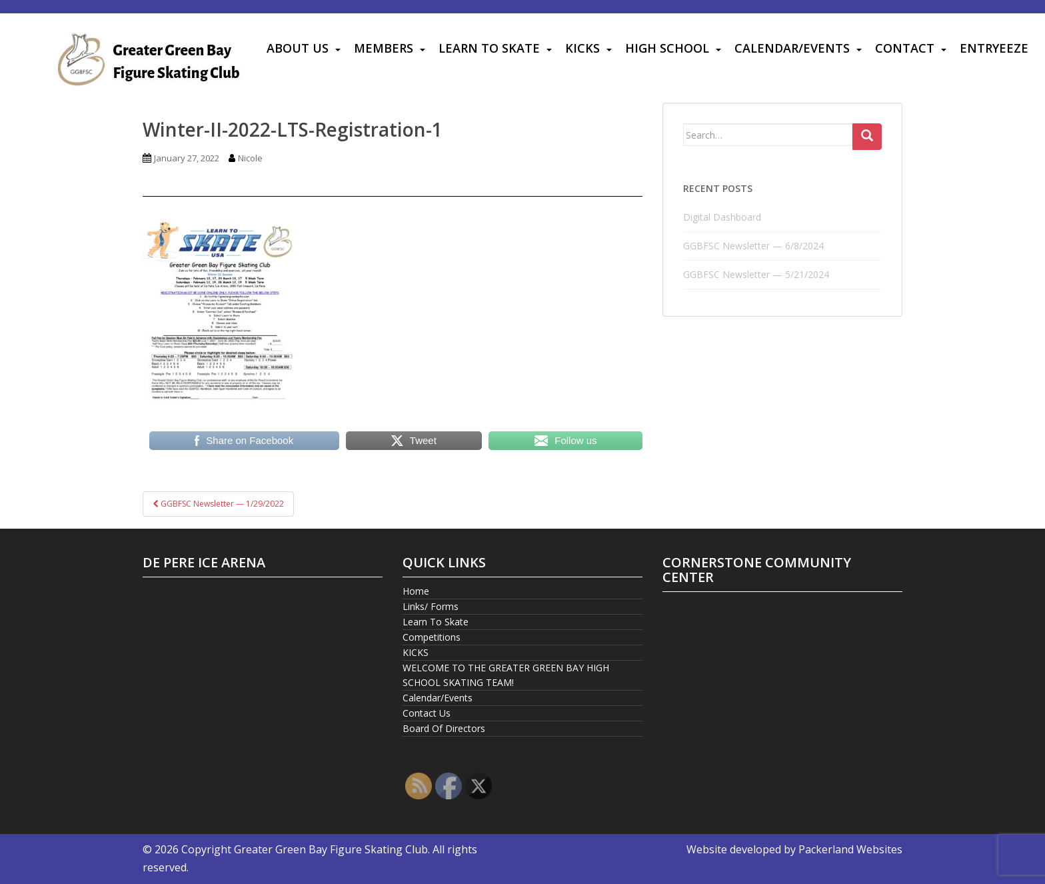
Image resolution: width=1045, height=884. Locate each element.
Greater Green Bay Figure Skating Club (331, 849)
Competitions (432, 637)
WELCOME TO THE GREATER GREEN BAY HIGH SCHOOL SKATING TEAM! (506, 675)
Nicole (250, 158)
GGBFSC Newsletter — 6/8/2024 (753, 245)
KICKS (582, 48)
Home (416, 591)
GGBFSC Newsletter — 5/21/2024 (756, 274)
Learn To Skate (489, 48)
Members (383, 48)
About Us (298, 48)
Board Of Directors (444, 728)
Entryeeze (994, 48)
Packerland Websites (850, 849)
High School (667, 48)
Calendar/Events (792, 48)
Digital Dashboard (722, 217)
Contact (904, 48)
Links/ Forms (431, 606)
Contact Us (427, 713)
